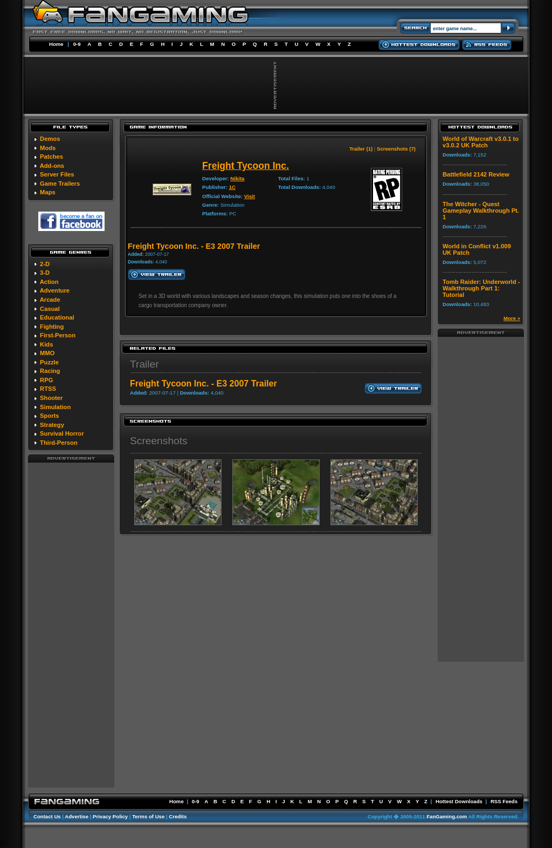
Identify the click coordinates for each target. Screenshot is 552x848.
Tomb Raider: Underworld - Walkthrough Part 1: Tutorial (481, 288)
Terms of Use (148, 816)
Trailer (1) (360, 149)
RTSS (48, 388)
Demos (50, 138)
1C (232, 187)
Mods (48, 148)
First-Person (57, 335)
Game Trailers (60, 183)
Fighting (52, 326)
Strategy (52, 425)
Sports (49, 415)
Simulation (55, 407)
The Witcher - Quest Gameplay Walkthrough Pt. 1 (481, 210)
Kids (46, 344)
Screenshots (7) (396, 149)
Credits (178, 816)
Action (49, 282)
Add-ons (52, 165)
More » (511, 318)
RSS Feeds (504, 801)
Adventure (55, 290)
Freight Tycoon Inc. (245, 165)
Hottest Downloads (459, 801)
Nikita (237, 178)
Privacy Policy (110, 816)
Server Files (57, 174)
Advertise (76, 816)
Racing (50, 371)
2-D (45, 264)
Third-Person (59, 442)
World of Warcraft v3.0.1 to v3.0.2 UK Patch (481, 141)
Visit (249, 196)
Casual (50, 309)
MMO (47, 353)
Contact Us (47, 816)
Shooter (51, 398)
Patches (51, 156)
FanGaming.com (446, 816)
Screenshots (159, 440)
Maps (48, 192)
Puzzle (49, 362)
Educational (57, 317)
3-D (45, 272)
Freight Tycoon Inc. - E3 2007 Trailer (203, 383)
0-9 (77, 44)
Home (56, 44)
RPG (46, 380)
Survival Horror (62, 433)
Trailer (144, 364)
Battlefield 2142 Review (476, 174)
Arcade (50, 299)
